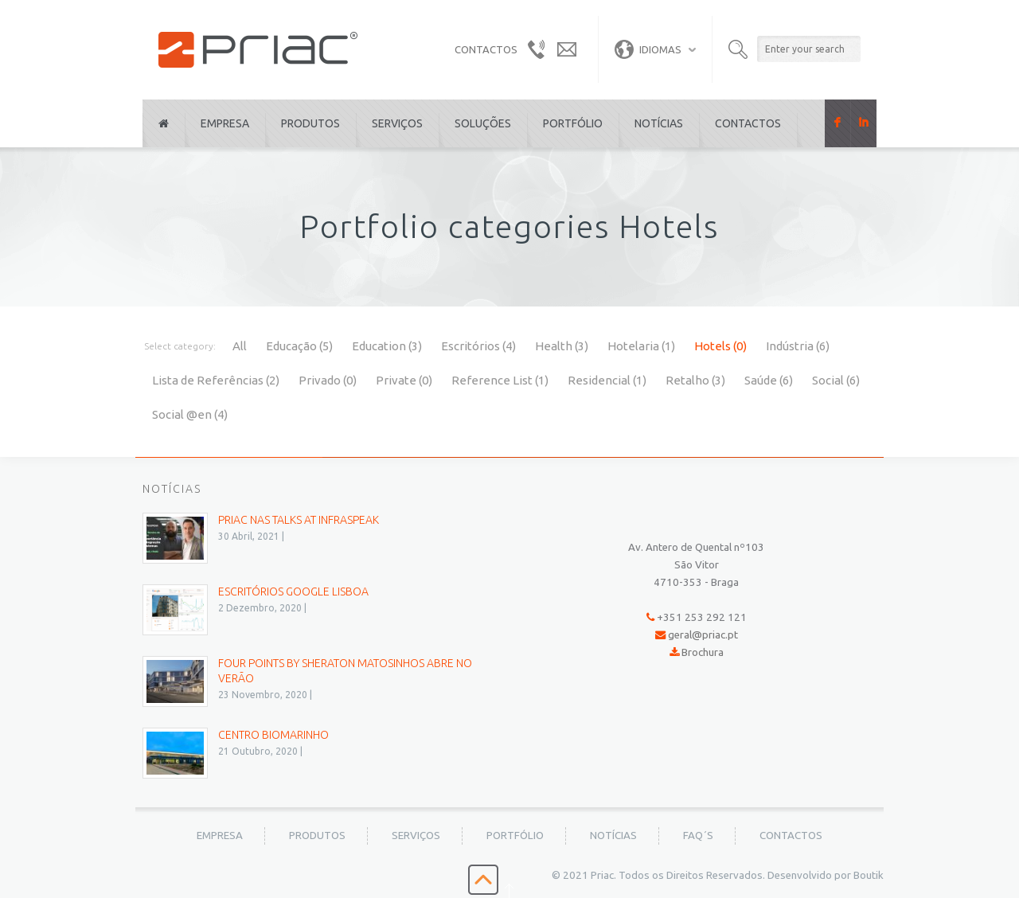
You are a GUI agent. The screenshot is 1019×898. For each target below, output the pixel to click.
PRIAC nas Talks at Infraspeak (298, 519)
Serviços (397, 123)
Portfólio (573, 123)
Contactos (748, 123)
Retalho (695, 380)
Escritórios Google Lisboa (293, 591)
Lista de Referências (215, 380)
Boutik (868, 875)
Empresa (225, 123)
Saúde (768, 380)
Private (404, 380)
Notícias (658, 123)
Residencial (607, 380)
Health (561, 346)
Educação (299, 346)
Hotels (720, 346)
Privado (328, 380)
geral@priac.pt (703, 635)
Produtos (310, 123)
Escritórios (478, 346)
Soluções (483, 123)
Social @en (190, 414)
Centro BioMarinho (273, 734)
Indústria (798, 346)
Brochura (702, 652)
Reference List (500, 380)
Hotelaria (641, 346)
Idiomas (648, 49)
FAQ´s (698, 835)
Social (836, 380)
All (239, 346)
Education (387, 346)
